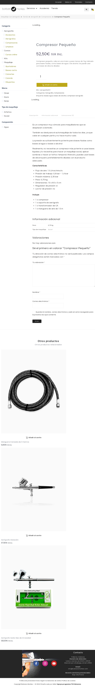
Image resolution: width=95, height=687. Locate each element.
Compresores (46, 17)
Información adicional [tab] (52, 115)
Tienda (25, 17)
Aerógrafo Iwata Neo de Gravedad (16, 638)
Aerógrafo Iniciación (9, 540)
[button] (32, 8)
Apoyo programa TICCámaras (69, 684)
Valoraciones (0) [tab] (71, 115)
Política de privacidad (27, 681)
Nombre (36, 293)
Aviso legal (40, 681)
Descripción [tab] (34, 115)
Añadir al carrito (47, 85)
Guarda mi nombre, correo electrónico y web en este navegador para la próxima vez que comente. (62, 313)
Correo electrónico (40, 301)
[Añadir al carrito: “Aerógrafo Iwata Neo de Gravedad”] (34, 633)
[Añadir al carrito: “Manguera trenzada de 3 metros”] (34, 437)
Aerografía (35, 17)
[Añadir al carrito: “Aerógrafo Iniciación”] (34, 535)
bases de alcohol (60, 96)
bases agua (48, 96)
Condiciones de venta (53, 681)
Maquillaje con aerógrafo (10, 17)
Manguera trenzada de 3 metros (15, 442)
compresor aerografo (75, 96)
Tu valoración (38, 263)
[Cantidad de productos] (41, 77)
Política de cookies (69, 681)
